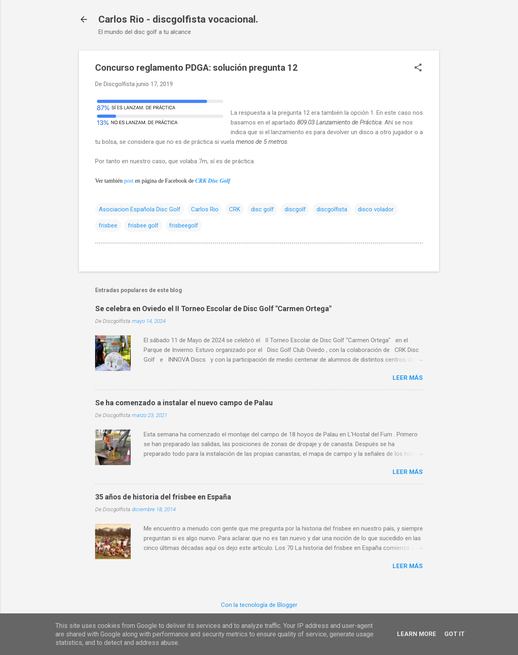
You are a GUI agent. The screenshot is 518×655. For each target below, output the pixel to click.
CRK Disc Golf (212, 181)
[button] (418, 68)
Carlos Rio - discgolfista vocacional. (178, 19)
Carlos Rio (205, 209)
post (129, 181)
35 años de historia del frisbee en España (163, 497)
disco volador (376, 209)
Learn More (416, 634)
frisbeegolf (183, 225)
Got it (454, 634)
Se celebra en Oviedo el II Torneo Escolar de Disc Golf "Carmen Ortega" (213, 308)
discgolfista (331, 209)
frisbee (108, 225)
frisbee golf (143, 225)
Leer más (408, 377)
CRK (234, 209)
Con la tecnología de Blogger (259, 605)
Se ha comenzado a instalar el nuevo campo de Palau (184, 402)
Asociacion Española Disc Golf (139, 209)
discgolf (295, 209)
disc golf (262, 209)
